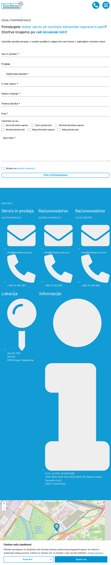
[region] (55, 552)
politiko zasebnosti (26, 168)
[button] (57, 527)
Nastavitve (27, 559)
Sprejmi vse (81, 559)
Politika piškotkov (96, 553)
